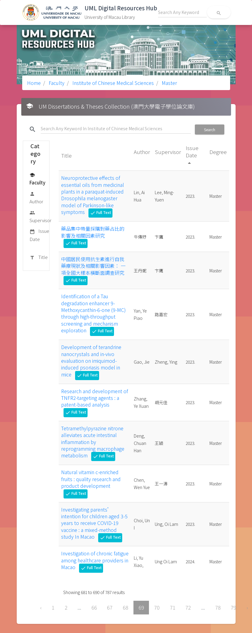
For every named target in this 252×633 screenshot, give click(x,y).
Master (169, 82)
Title (38, 257)
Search (209, 129)
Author (36, 197)
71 (172, 607)
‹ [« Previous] (41, 607)
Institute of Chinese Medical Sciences (112, 82)
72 (188, 607)
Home (34, 82)
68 (125, 607)
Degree (218, 152)
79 (233, 607)
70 (157, 607)
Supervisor (40, 216)
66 (94, 607)
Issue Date (39, 234)
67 (109, 607)
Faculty (55, 82)
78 (218, 607)
